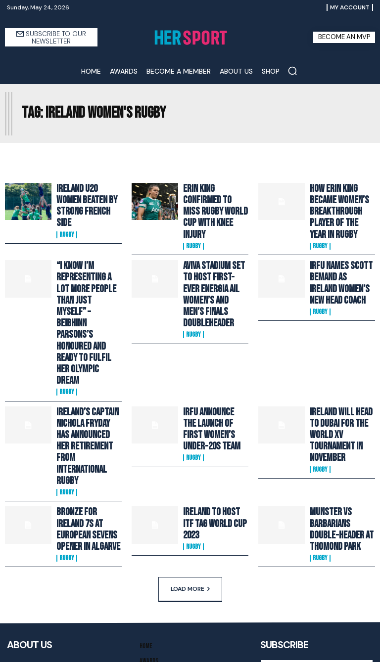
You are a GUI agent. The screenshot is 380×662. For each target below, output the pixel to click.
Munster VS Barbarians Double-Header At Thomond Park (338, 408)
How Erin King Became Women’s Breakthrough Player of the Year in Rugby (340, 200)
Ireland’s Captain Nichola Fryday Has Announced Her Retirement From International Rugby (85, 349)
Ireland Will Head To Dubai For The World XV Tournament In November (339, 344)
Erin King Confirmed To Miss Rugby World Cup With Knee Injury (215, 196)
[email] (316, 541)
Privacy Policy (351, 584)
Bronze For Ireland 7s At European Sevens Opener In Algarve (87, 404)
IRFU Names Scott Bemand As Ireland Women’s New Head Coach (336, 254)
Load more (190, 462)
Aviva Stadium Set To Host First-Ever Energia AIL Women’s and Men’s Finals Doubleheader (211, 259)
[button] (292, 71)
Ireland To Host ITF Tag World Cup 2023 (210, 404)
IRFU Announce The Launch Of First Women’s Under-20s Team (210, 344)
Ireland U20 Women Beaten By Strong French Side (82, 196)
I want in (316, 565)
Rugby (66, 215)
